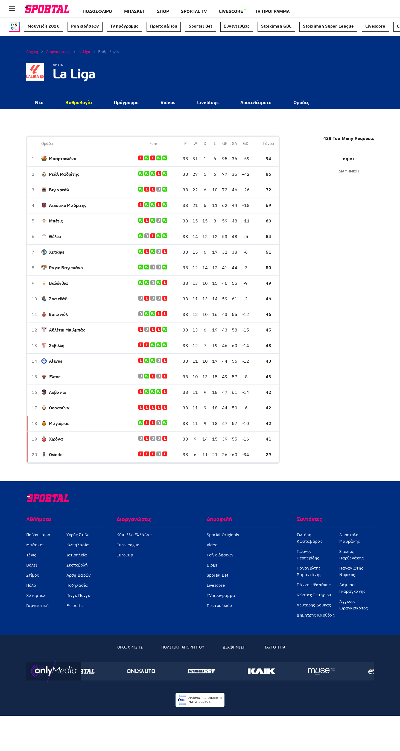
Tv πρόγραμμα (124, 27)
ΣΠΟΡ (163, 12)
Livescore (375, 27)
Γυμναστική (37, 605)
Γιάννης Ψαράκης (314, 584)
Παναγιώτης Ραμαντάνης (309, 571)
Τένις (31, 555)
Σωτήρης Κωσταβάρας (309, 538)
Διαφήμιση (234, 647)
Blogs (212, 565)
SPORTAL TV (194, 12)
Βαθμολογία (78, 103)
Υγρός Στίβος (79, 534)
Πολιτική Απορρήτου (182, 647)
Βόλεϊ (31, 565)
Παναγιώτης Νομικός (351, 571)
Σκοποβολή (77, 565)
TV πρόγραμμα (221, 595)
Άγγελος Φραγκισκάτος (353, 605)
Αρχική (32, 51)
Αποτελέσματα (255, 103)
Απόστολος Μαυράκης (349, 538)
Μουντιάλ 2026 (44, 27)
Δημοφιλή (219, 520)
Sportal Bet (200, 27)
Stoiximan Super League (328, 27)
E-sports (74, 605)
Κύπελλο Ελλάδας (134, 534)
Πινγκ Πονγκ (78, 595)
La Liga (84, 51)
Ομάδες (301, 103)
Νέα (39, 103)
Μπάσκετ (134, 12)
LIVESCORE (231, 12)
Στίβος (32, 575)
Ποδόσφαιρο (97, 12)
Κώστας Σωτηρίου (314, 594)
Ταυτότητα (275, 647)
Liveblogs (207, 103)
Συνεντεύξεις (237, 27)
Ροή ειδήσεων (85, 27)
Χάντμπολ (35, 595)
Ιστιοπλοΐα (76, 555)
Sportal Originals (223, 534)
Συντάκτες (309, 520)
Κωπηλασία (77, 544)
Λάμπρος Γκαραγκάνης (352, 588)
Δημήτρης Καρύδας (316, 615)
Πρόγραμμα (126, 103)
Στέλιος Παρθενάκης (351, 555)
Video (212, 544)
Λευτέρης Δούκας (314, 605)
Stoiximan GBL (276, 27)
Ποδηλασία (77, 585)
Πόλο (31, 585)
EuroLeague (127, 544)
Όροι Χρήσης (130, 647)
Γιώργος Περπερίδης (308, 555)
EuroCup (124, 555)
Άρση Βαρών (78, 575)
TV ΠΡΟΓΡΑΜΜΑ (272, 12)
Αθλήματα (38, 520)
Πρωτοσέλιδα (163, 27)
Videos (167, 103)
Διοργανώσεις (58, 51)
